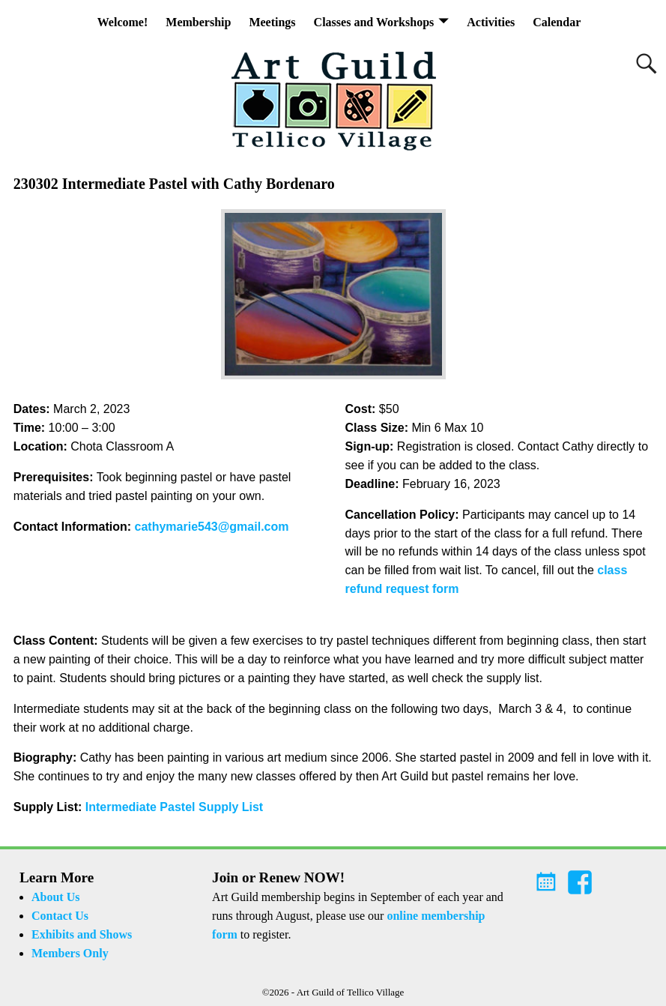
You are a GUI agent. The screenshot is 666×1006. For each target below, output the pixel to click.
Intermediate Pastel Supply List (174, 807)
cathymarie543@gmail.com (212, 526)
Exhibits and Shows (81, 934)
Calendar (557, 22)
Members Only (70, 953)
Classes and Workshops (374, 22)
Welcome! (122, 22)
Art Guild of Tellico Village (351, 992)
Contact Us (59, 915)
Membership (198, 22)
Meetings (272, 22)
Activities (491, 22)
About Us (55, 897)
